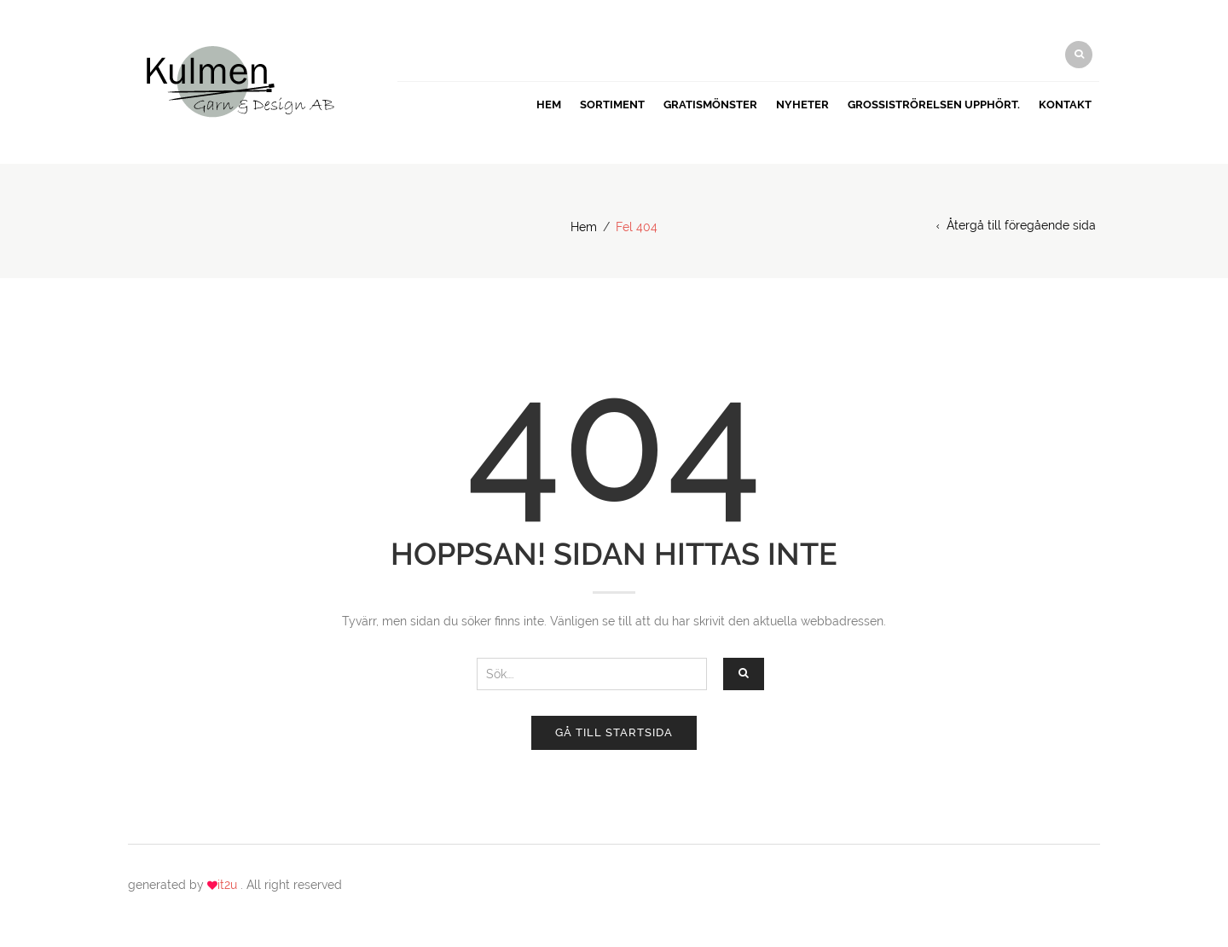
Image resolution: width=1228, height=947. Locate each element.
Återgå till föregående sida (1021, 225)
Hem (548, 104)
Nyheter (802, 104)
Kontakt (1065, 104)
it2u (228, 885)
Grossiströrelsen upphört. (934, 104)
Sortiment (612, 104)
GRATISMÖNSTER (710, 104)
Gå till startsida (614, 732)
